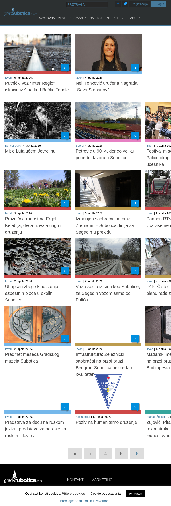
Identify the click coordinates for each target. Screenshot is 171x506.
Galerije (97, 18)
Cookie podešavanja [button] (105, 493)
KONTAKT (75, 480)
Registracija (140, 4)
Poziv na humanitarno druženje (106, 422)
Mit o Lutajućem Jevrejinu (30, 151)
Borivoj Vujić (13, 145)
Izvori (8, 77)
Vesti (62, 18)
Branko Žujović (155, 416)
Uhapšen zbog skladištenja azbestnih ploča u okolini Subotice (31, 293)
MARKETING (101, 480)
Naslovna (47, 18)
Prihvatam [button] (135, 493)
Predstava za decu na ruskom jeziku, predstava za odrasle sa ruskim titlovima (35, 429)
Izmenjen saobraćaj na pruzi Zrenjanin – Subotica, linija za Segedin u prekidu (105, 225)
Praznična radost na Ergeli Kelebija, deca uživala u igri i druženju (33, 225)
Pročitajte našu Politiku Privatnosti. (85, 501)
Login (160, 4)
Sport (79, 145)
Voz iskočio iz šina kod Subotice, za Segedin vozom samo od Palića (108, 293)
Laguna (134, 18)
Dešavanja (77, 18)
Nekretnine (116, 18)
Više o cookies (73, 493)
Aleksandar (83, 416)
